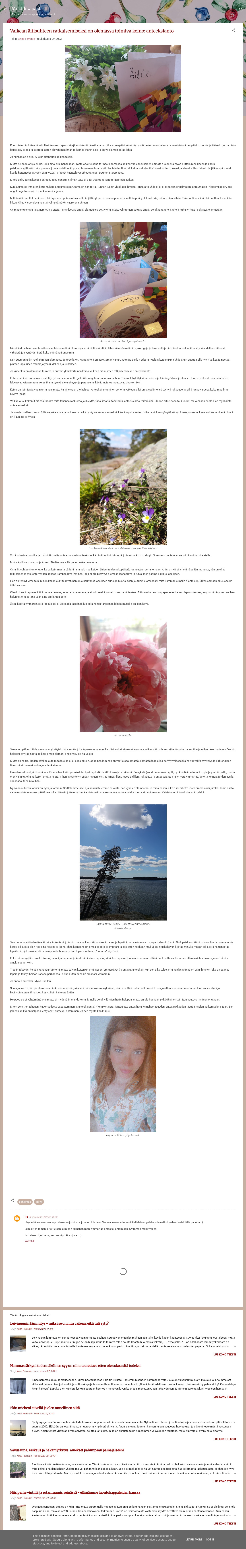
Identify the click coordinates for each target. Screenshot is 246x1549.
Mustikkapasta (27, 8)
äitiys (39, 1201)
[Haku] (241, 9)
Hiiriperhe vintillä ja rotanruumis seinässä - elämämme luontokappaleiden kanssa (75, 1492)
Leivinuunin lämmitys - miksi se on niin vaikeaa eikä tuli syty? (59, 1323)
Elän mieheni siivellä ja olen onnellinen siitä (45, 1408)
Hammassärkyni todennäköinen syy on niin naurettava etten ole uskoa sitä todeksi (75, 1366)
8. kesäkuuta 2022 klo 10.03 (43, 1217)
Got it (210, 1539)
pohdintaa (25, 1201)
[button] (233, 31)
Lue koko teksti (225, 1354)
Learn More (194, 1539)
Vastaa (29, 1241)
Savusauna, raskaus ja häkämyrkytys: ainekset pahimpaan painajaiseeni (67, 1450)
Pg (26, 1217)
